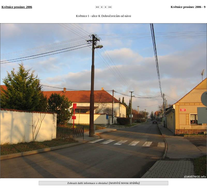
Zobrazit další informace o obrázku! (103, 183)
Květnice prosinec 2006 (17, 7)
